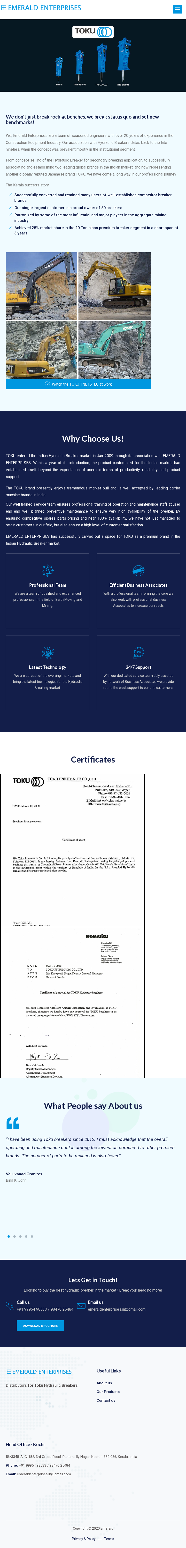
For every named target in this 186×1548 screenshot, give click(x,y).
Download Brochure (40, 1326)
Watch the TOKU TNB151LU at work (78, 384)
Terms (109, 1539)
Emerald (107, 1528)
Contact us (106, 1400)
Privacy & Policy (84, 1539)
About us (104, 1383)
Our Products (108, 1392)
